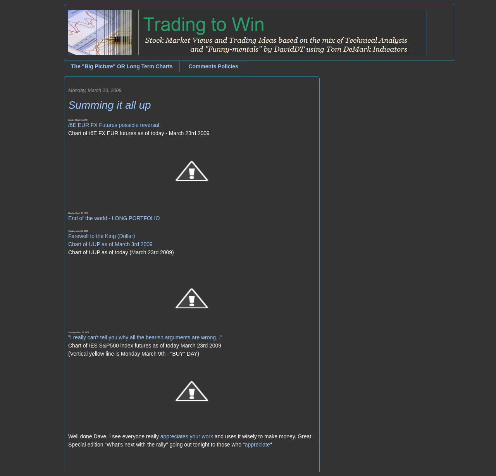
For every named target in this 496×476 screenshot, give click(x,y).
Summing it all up (109, 105)
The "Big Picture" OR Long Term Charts (122, 66)
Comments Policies (213, 66)
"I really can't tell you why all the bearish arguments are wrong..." (145, 337)
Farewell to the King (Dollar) (101, 236)
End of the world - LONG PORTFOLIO (114, 218)
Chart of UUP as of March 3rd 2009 (110, 244)
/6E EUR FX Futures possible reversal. (114, 125)
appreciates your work (186, 436)
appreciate (257, 444)
